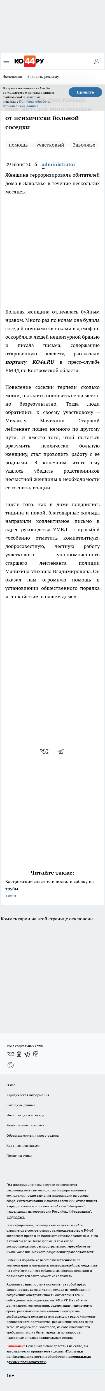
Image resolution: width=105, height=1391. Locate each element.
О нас (10, 1085)
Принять (85, 92)
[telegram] (62, 751)
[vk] (45, 751)
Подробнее (16, 1217)
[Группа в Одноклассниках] (19, 1054)
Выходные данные (20, 1105)
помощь (18, 145)
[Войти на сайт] (96, 61)
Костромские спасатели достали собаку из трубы (52, 888)
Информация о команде (25, 1115)
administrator (59, 164)
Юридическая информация (27, 1095)
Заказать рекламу (43, 76)
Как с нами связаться (22, 1145)
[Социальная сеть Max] (10, 1065)
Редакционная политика (25, 1125)
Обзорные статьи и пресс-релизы (32, 1135)
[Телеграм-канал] (27, 1054)
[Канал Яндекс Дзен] (36, 1054)
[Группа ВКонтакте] (10, 1054)
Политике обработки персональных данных (27, 103)
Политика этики (19, 1155)
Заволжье (84, 145)
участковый (50, 145)
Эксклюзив (12, 76)
